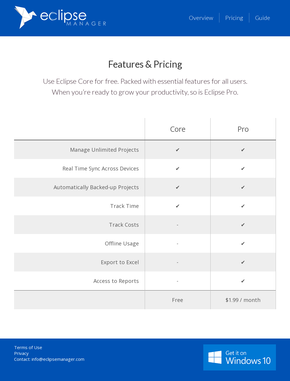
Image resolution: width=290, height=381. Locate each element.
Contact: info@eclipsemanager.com (49, 359)
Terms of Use (28, 347)
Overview (201, 17)
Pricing (234, 17)
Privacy (21, 353)
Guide (262, 17)
